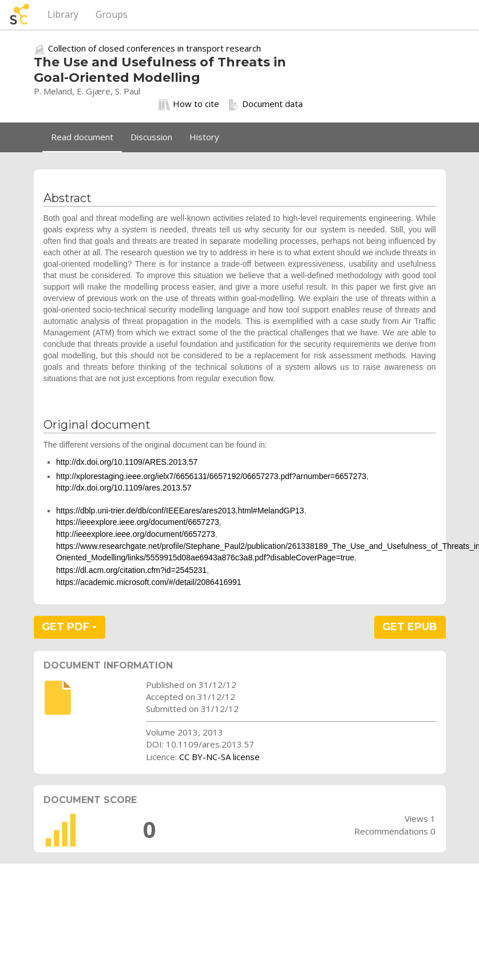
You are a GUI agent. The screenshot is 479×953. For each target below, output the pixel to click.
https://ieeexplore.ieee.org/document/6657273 (137, 522)
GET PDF (69, 626)
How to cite (189, 104)
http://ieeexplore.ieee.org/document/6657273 (135, 534)
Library (62, 14)
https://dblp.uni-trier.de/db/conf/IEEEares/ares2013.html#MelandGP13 (180, 510)
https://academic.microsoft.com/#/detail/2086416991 (149, 582)
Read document (82, 137)
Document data (265, 104)
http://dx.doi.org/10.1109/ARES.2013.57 (127, 461)
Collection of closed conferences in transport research (154, 48)
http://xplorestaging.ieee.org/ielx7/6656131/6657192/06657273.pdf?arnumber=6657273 (211, 476)
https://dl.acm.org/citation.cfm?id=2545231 (131, 570)
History (204, 137)
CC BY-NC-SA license (219, 756)
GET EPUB (409, 626)
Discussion (151, 137)
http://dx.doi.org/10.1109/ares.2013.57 (124, 487)
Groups (112, 14)
